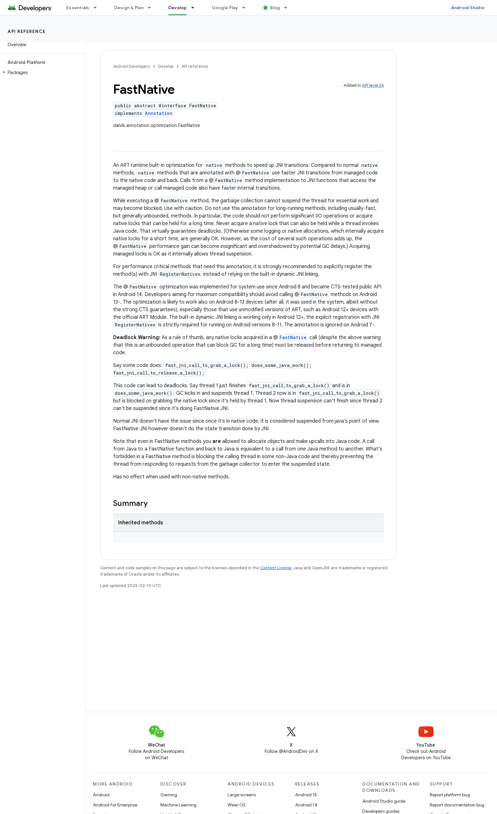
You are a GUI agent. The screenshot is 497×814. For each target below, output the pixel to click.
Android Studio (468, 7)
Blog (275, 7)
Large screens (242, 795)
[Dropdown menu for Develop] (195, 7)
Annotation (158, 113)
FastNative (293, 337)
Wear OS (237, 805)
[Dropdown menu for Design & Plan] (152, 7)
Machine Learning (178, 805)
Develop (165, 66)
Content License (276, 568)
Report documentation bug (457, 805)
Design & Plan (129, 7)
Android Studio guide (383, 801)
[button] (41, 72)
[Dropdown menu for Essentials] (97, 7)
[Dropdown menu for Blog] (288, 7)
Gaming (168, 795)
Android (101, 795)
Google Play (225, 7)
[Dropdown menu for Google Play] (246, 7)
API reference (27, 31)
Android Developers (131, 66)
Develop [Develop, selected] (177, 7)
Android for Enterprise (115, 805)
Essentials (77, 7)
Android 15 (306, 795)
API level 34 (373, 85)
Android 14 (306, 805)
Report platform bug (450, 795)
